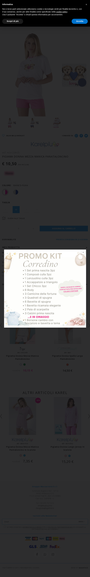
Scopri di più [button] (13, 21)
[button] (86, 4)
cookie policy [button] (61, 12)
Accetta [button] (79, 21)
